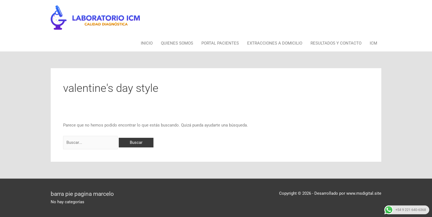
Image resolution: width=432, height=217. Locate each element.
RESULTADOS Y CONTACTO (335, 43)
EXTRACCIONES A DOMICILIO (274, 43)
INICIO (147, 43)
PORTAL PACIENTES (220, 43)
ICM (373, 43)
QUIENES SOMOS (177, 43)
